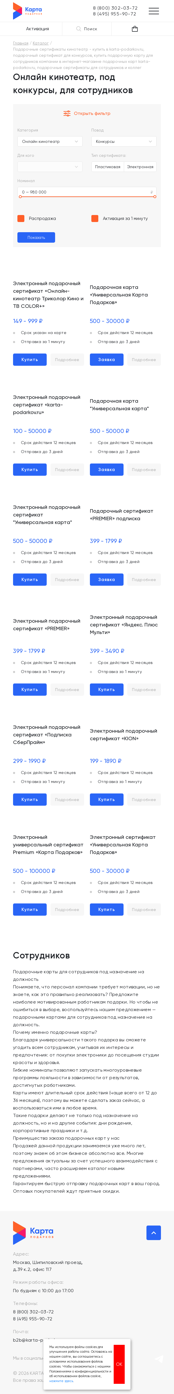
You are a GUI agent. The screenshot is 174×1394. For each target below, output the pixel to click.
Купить (29, 359)
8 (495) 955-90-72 (32, 1319)
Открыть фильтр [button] (87, 113)
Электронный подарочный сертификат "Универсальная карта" (46, 514)
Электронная (140, 166)
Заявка (106, 359)
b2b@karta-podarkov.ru (40, 1340)
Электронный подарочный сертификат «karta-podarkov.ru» (46, 404)
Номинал (26, 180)
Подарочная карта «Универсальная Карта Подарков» (119, 294)
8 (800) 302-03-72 (33, 1312)
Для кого (25, 155)
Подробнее (67, 359)
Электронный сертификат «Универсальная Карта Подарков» (123, 844)
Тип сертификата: (108, 155)
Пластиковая (107, 166)
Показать (36, 237)
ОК (119, 1364)
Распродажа (42, 218)
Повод (97, 130)
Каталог (41, 43)
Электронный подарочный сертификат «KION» (123, 734)
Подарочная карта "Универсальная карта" (119, 404)
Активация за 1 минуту (125, 218)
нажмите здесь (61, 1381)
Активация (37, 28)
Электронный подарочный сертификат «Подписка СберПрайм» (46, 734)
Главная (20, 43)
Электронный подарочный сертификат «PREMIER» (46, 624)
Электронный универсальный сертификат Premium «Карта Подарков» (48, 844)
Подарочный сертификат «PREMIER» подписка (121, 514)
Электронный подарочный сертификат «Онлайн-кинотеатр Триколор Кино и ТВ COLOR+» (48, 294)
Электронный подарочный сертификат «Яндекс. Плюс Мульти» (124, 624)
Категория (27, 130)
